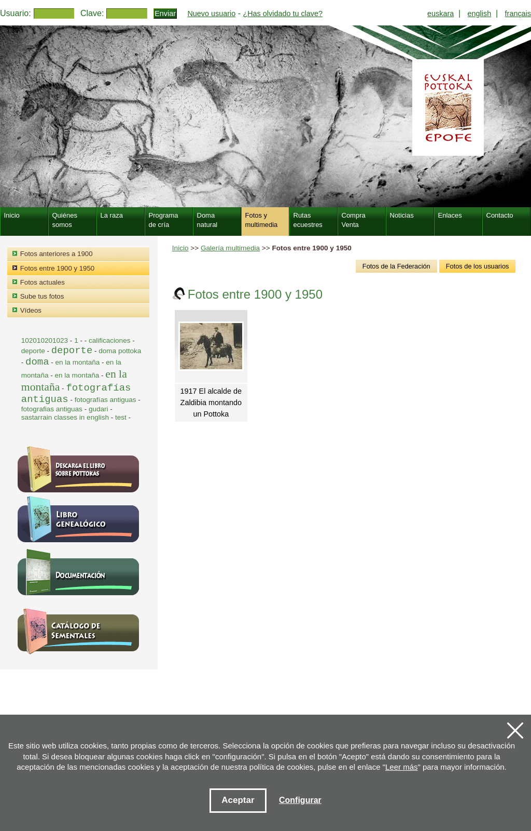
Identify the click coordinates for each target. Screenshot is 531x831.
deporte (34, 351)
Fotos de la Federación (396, 266)
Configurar (300, 800)
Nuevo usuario (211, 13)
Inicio (180, 248)
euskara (440, 13)
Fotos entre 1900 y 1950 (57, 268)
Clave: (92, 13)
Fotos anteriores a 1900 (56, 254)
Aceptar (237, 800)
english (480, 13)
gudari (98, 409)
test (121, 417)
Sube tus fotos (42, 296)
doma (37, 362)
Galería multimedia (230, 248)
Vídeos (30, 310)
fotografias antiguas (51, 409)
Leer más (401, 766)
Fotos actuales (42, 282)
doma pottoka (120, 351)
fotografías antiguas (105, 400)
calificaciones (109, 340)
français (518, 13)
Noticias (402, 215)
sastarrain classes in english (65, 417)
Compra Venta (354, 220)
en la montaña (78, 362)
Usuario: (15, 13)
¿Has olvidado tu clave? (283, 13)
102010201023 (44, 340)
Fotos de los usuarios (477, 266)
